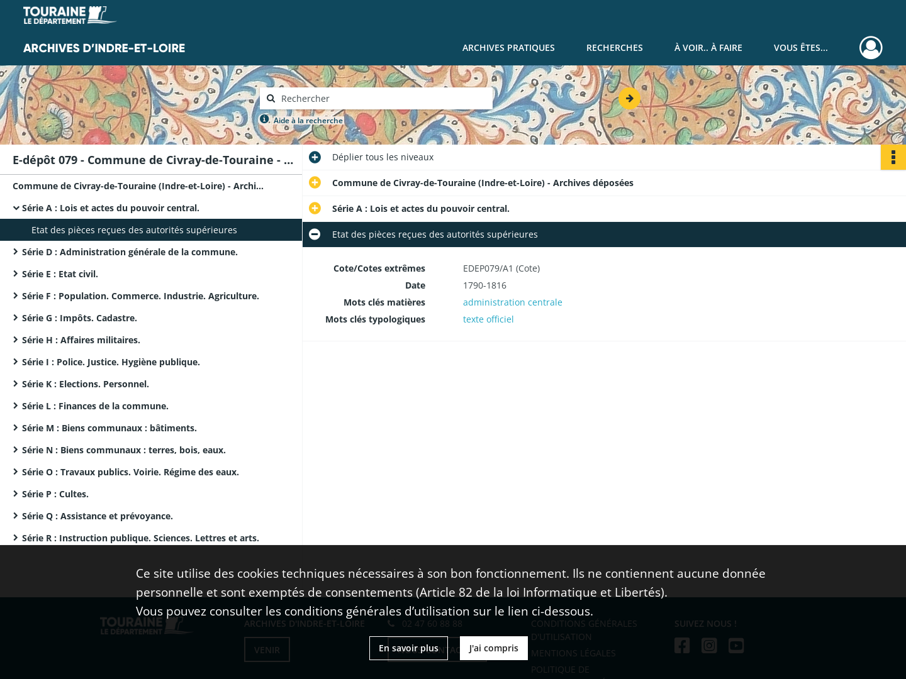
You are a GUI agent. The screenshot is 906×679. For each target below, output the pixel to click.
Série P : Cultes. (55, 494)
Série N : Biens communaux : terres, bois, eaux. (124, 450)
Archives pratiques (508, 47)
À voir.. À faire (708, 47)
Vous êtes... (801, 47)
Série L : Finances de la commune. (95, 406)
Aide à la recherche (308, 120)
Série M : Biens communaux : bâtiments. (109, 428)
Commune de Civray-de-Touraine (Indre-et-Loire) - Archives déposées (138, 186)
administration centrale (512, 302)
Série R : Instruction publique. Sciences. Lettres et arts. (140, 538)
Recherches (614, 47)
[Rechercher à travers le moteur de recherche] (382, 98)
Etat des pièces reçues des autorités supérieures (134, 230)
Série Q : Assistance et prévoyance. (97, 516)
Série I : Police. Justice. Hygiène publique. (111, 362)
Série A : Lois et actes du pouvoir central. (110, 208)
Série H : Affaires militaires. (81, 340)
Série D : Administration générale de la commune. (130, 252)
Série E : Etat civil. (60, 274)
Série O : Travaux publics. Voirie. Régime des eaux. (130, 472)
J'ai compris (493, 648)
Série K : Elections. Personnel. (85, 384)
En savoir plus (409, 648)
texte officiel (488, 319)
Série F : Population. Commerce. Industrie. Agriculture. (140, 296)
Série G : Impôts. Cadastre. (79, 318)
